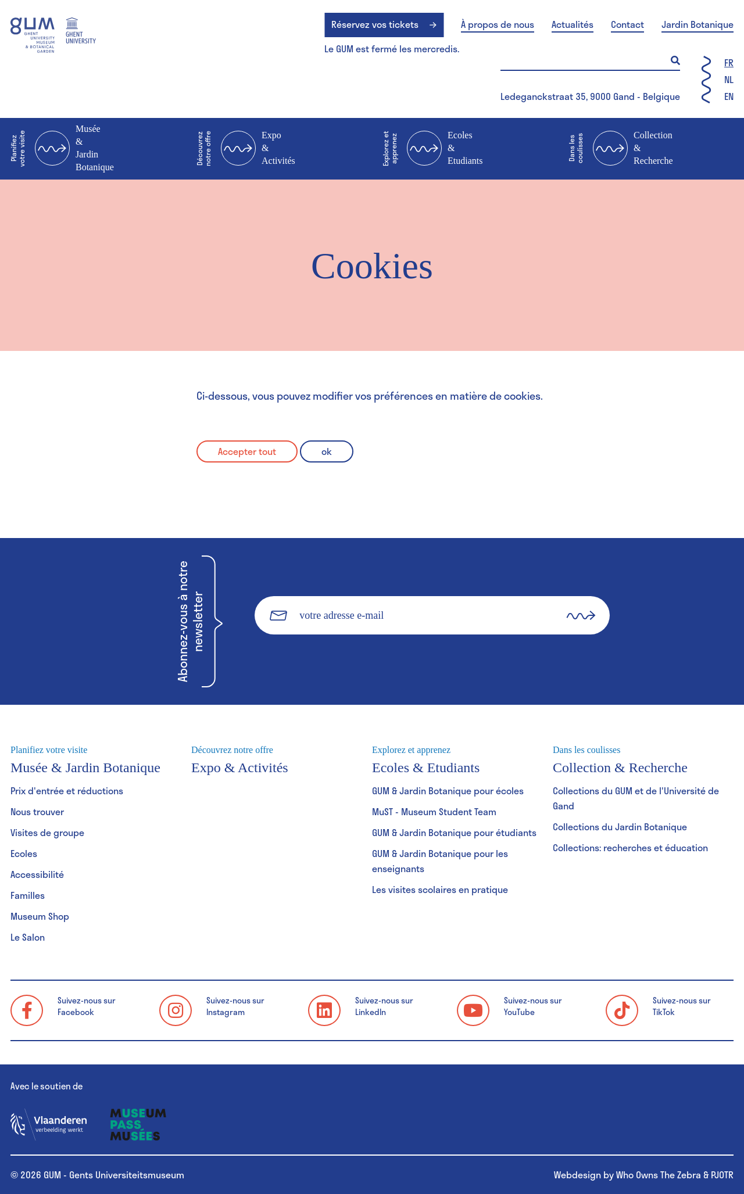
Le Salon (27, 937)
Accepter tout (247, 451)
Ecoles (23, 853)
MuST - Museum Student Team (434, 811)
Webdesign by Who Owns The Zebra (627, 1174)
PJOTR (722, 1174)
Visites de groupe (47, 832)
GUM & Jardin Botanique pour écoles (448, 790)
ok (326, 451)
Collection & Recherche (620, 148)
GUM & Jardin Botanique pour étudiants (454, 832)
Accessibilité (37, 874)
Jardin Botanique (697, 24)
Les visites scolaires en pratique (440, 889)
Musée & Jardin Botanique (62, 148)
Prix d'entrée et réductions (66, 790)
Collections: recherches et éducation (630, 847)
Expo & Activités (245, 148)
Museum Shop (39, 916)
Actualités (572, 24)
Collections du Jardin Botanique (620, 826)
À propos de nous (497, 24)
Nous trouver (37, 811)
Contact (627, 24)
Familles (27, 895)
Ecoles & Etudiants (432, 148)
